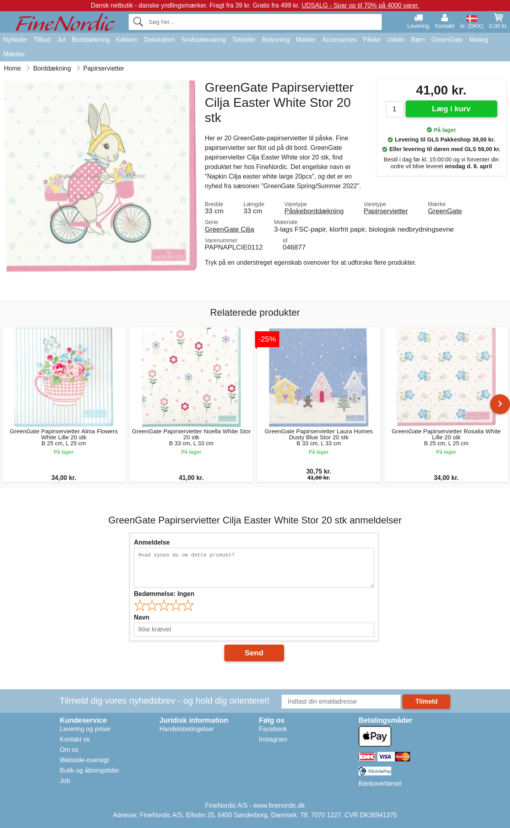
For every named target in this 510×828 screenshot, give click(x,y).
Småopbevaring (203, 39)
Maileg (478, 39)
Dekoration (159, 39)
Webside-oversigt (84, 760)
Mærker (14, 54)
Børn (418, 39)
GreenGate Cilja (229, 229)
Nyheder (15, 39)
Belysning (275, 39)
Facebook (273, 729)
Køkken (126, 39)
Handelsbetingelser (186, 729)
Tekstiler (244, 39)
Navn (141, 617)
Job (65, 780)
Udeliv (395, 39)
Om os (69, 749)
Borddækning (91, 39)
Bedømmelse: (164, 593)
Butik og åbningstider (89, 770)
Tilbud (42, 39)
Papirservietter (386, 211)
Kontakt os (75, 739)
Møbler (306, 39)
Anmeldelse (152, 542)
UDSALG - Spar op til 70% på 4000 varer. (360, 5)
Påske (372, 39)
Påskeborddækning (314, 211)
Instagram (273, 739)
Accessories (339, 39)
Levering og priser (85, 729)
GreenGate (447, 39)
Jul (61, 39)
